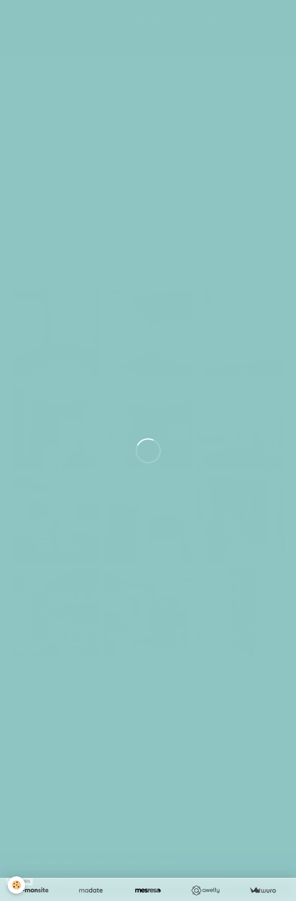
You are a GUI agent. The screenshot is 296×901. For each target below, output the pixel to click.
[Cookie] (16, 885)
